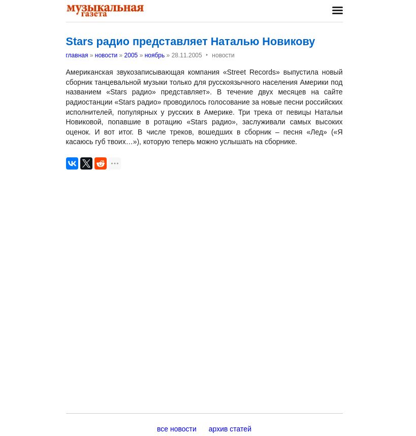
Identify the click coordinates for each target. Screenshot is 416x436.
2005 (131, 55)
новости (106, 55)
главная (77, 55)
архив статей (230, 429)
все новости (177, 429)
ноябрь (155, 55)
